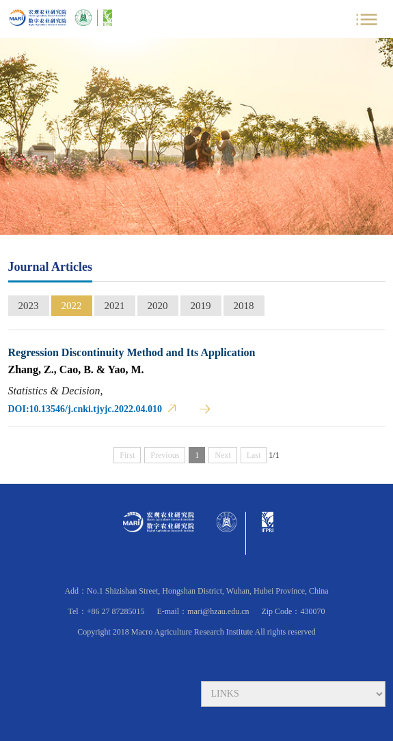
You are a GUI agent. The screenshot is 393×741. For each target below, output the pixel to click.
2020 (158, 305)
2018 (244, 305)
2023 (28, 305)
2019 (201, 305)
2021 (115, 305)
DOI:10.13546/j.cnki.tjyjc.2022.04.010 (85, 409)
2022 (72, 305)
